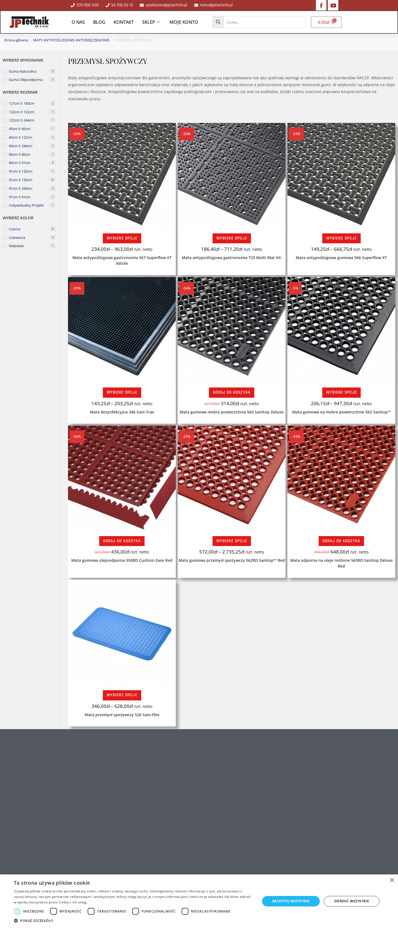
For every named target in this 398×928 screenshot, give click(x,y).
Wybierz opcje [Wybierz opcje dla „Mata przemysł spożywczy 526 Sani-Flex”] (122, 695)
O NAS (78, 22)
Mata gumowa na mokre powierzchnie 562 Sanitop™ (341, 412)
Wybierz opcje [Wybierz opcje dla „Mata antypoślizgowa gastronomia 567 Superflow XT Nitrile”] (122, 238)
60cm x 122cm (20, 137)
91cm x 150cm (20, 179)
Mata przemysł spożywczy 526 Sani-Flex (122, 714)
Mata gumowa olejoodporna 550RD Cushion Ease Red (121, 560)
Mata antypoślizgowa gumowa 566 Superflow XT (341, 257)
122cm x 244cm (21, 120)
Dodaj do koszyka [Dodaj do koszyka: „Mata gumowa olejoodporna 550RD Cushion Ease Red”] (122, 541)
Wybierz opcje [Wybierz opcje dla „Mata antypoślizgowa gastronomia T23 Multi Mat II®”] (231, 238)
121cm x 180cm (21, 103)
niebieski (16, 245)
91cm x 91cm (19, 196)
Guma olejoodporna (26, 79)
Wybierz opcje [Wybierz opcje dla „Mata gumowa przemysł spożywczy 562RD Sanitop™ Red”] (231, 541)
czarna (14, 228)
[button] (133, 921)
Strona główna (16, 40)
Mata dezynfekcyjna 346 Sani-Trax (122, 412)
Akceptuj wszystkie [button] (291, 901)
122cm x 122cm (21, 111)
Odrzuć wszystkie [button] (351, 901)
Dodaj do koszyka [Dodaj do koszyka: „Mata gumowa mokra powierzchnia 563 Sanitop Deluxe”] (231, 392)
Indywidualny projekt (26, 205)
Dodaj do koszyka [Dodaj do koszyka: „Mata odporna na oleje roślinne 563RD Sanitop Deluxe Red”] (341, 541)
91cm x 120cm (20, 171)
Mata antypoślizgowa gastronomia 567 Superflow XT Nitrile (122, 260)
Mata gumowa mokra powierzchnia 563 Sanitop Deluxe (232, 412)
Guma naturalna (22, 71)
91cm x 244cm (20, 188)
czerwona (17, 237)
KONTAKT (124, 22)
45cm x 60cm (19, 128)
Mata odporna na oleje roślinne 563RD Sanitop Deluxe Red (341, 563)
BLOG (99, 22)
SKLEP (151, 22)
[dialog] (199, 901)
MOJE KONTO (184, 22)
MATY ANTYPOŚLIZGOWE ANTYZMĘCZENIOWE (71, 40)
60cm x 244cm (20, 145)
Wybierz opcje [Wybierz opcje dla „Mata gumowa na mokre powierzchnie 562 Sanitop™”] (341, 392)
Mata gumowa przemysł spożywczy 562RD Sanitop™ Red (232, 560)
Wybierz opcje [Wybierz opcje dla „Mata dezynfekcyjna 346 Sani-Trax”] (122, 392)
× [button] (392, 880)
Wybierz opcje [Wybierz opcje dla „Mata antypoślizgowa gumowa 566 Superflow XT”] (341, 238)
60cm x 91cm (19, 162)
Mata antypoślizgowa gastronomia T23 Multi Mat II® (231, 257)
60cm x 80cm (19, 154)
